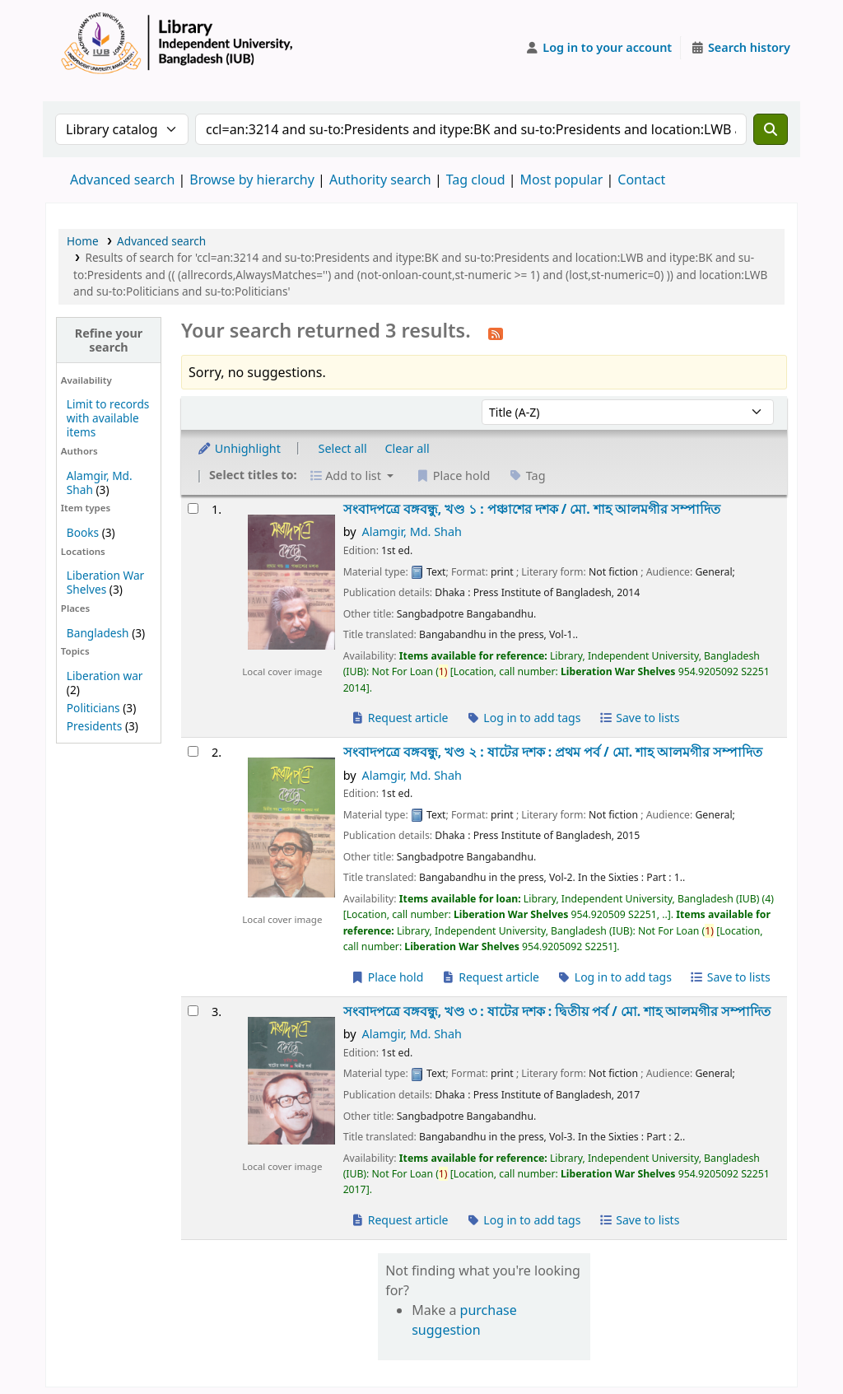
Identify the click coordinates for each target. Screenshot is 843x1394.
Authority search (380, 179)
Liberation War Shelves (105, 582)
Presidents (94, 726)
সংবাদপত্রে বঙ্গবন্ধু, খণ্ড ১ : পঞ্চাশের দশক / (531, 509)
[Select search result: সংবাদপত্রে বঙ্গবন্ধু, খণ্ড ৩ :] (193, 1010)
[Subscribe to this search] (495, 332)
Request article (400, 717)
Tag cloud (475, 179)
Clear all (407, 448)
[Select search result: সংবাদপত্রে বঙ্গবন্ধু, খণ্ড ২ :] (193, 751)
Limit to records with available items (108, 418)
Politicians (93, 708)
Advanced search (122, 179)
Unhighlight (239, 448)
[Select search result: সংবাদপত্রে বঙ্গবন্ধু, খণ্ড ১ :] (193, 508)
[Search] (770, 129)
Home (83, 241)
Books (83, 532)
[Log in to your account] (599, 47)
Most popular (561, 179)
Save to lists (638, 717)
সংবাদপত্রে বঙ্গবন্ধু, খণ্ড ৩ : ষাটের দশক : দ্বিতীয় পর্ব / (557, 1011)
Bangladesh (98, 633)
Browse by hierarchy (251, 179)
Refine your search (109, 340)
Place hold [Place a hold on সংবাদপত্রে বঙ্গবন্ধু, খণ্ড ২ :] (387, 977)
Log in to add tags (523, 717)
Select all (343, 448)
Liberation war (105, 675)
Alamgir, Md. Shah (411, 531)
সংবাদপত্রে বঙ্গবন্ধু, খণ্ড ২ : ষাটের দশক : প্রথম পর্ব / (553, 752)
